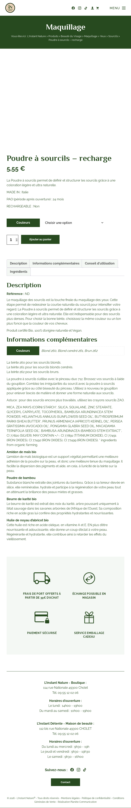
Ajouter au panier (42, 239)
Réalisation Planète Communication (77, 802)
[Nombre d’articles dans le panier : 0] (97, 8)
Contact (65, 782)
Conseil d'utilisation (100, 263)
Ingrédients (18, 272)
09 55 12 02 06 (66, 8)
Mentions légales (70, 798)
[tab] (18, 263)
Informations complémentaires (56, 263)
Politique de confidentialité (96, 798)
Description (18, 263)
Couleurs (23, 222)
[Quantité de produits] (12, 240)
